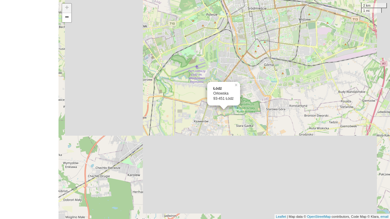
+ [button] (67, 8)
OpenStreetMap (319, 216)
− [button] (67, 17)
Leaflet (281, 216)
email (384, 216)
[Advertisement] (29, 109)
